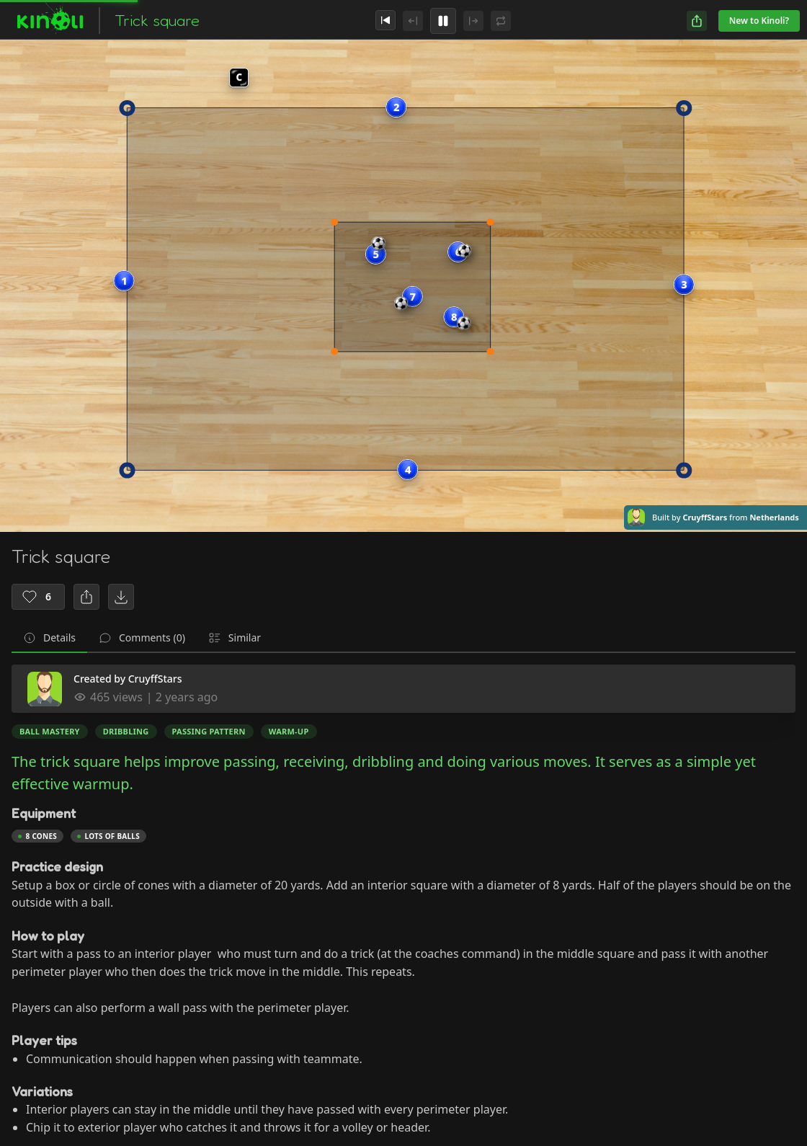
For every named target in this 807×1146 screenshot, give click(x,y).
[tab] (49, 638)
